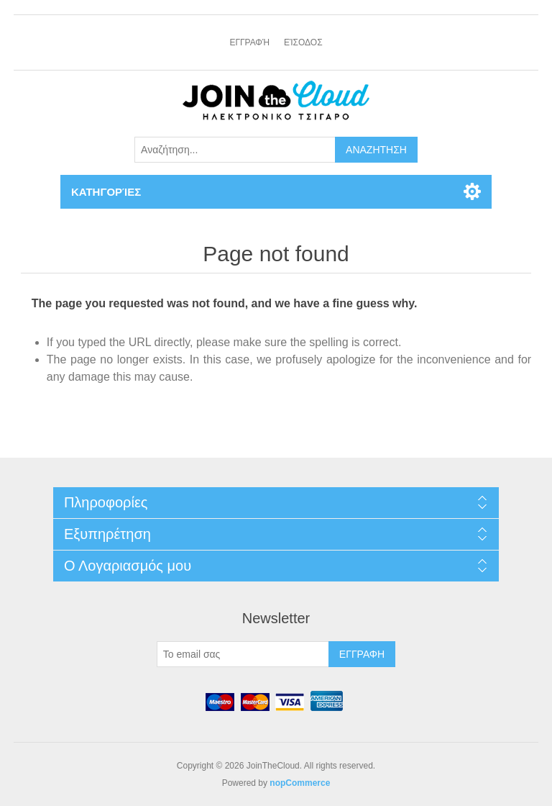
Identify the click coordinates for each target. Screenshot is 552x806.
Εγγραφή (249, 42)
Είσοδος (303, 42)
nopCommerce (300, 783)
